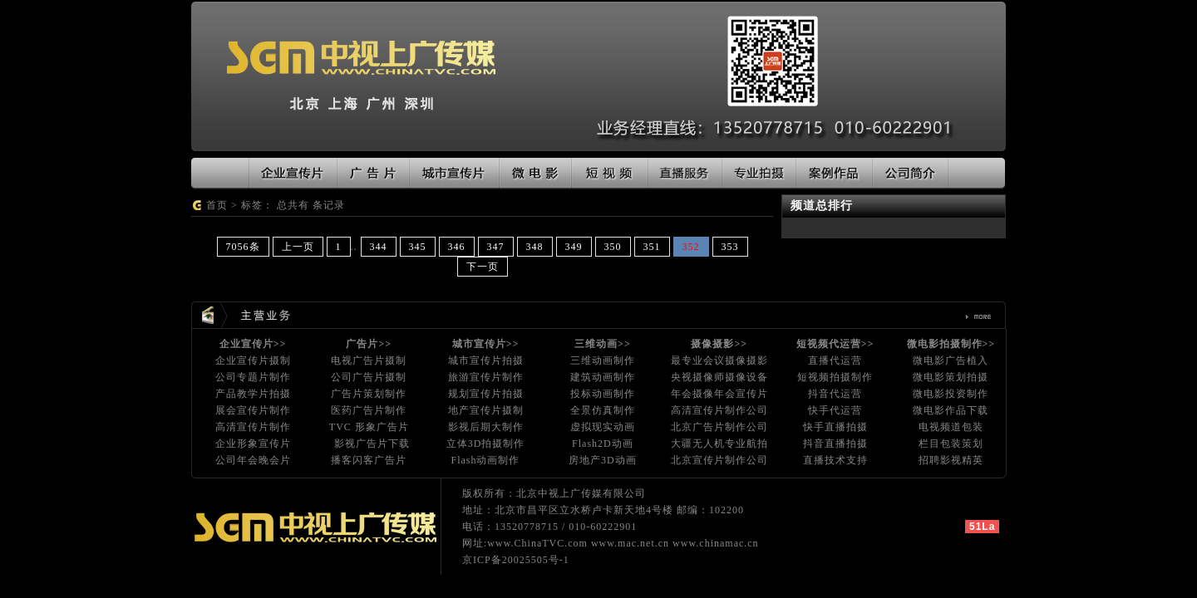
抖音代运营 (835, 393)
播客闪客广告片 (368, 460)
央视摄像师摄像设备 (719, 377)
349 (574, 246)
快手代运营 (835, 410)
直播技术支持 (835, 460)
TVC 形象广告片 (369, 427)
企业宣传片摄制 (253, 360)
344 (378, 246)
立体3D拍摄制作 (485, 443)
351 (652, 246)
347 (496, 246)
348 (535, 246)
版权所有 (483, 493)
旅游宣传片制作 (486, 377)
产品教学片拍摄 (253, 393)
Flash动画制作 (485, 460)
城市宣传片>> (486, 344)
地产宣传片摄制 (486, 410)
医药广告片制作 (368, 410)
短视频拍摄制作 (835, 377)
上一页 (298, 246)
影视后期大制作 (486, 427)
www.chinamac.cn (715, 543)
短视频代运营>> (835, 344)
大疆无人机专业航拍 (719, 443)
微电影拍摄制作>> (951, 344)
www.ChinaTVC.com (537, 543)
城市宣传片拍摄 (486, 360)
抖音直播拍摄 (835, 443)
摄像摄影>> (719, 344)
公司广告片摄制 (368, 377)
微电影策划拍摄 (950, 377)
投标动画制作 (602, 393)
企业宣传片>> (253, 344)
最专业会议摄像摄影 (719, 360)
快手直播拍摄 (835, 427)
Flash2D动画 (602, 443)
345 (417, 246)
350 (613, 246)
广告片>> (369, 344)
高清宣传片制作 (253, 427)
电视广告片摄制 (368, 360)
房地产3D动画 (603, 460)
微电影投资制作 (950, 393)
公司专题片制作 (253, 377)
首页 (217, 205)
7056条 (243, 246)
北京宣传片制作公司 (719, 460)
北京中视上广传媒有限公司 (581, 493)
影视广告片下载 (372, 443)
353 (730, 246)
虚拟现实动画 (602, 427)
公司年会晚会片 (253, 460)
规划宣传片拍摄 (486, 393)
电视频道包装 (951, 427)
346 (457, 246)
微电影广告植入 (950, 360)
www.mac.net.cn (630, 543)
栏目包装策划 (951, 443)
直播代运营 (835, 360)
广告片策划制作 (368, 393)
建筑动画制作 (602, 377)
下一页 (482, 266)
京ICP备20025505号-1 (515, 560)
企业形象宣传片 (253, 443)
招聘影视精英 (951, 460)
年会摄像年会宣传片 (719, 393)
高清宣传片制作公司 (719, 410)
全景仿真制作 (602, 410)
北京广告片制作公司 (719, 427)
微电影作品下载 (950, 410)
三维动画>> (602, 344)
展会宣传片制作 (253, 410)
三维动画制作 (602, 360)
